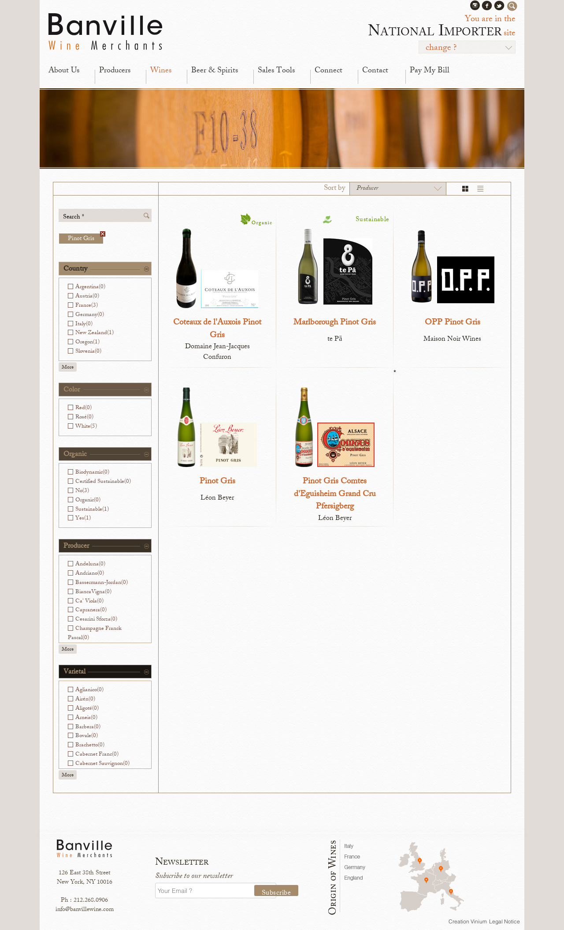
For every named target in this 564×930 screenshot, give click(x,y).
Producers (114, 71)
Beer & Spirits (214, 71)
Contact (375, 71)
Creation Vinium (468, 921)
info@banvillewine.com (85, 909)
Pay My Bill (429, 71)
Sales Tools (276, 71)
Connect (328, 71)
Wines (160, 71)
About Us (63, 71)
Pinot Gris (85, 238)
